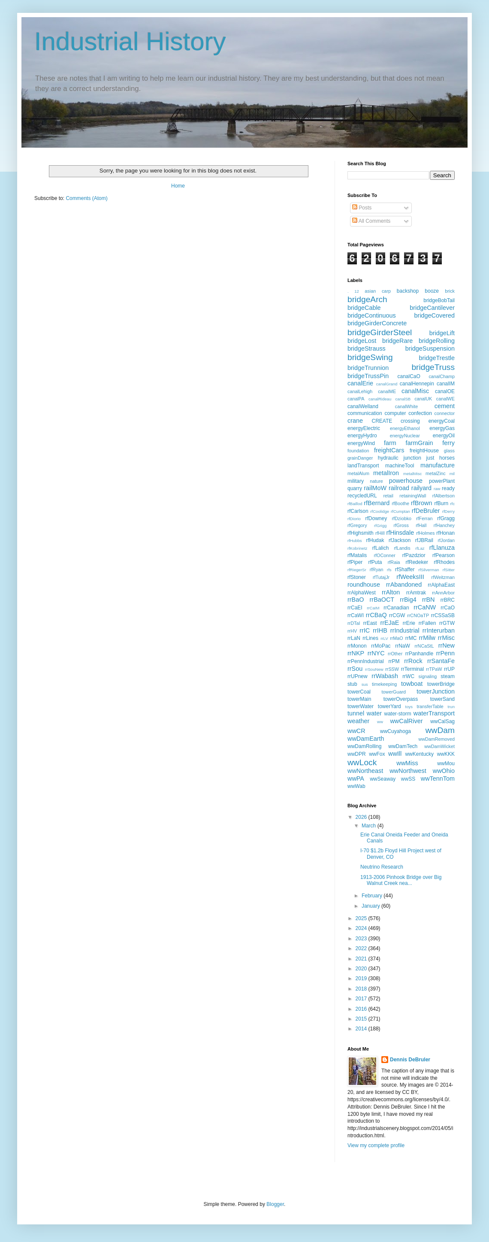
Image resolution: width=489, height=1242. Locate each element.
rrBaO (355, 599)
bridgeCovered (434, 315)
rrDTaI (353, 623)
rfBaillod (354, 503)
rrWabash (384, 675)
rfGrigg (380, 525)
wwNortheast (365, 770)
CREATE (381, 421)
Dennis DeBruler (410, 1060)
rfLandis (402, 548)
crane (355, 420)
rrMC (411, 638)
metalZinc (436, 473)
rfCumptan (400, 511)
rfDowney (376, 518)
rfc (452, 503)
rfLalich (380, 548)
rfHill (380, 533)
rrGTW (447, 623)
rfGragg (446, 518)
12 (356, 291)
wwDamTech (402, 746)
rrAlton (391, 592)
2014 (362, 1029)
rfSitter (449, 569)
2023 (362, 939)
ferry (448, 442)
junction (412, 458)
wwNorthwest (407, 770)
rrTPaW (434, 669)
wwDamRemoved (436, 739)
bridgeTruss (433, 367)
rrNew (446, 645)
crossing (410, 421)
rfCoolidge (379, 511)
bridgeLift (442, 333)
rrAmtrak (416, 593)
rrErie (409, 623)
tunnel (355, 713)
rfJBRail (424, 540)
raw (437, 488)
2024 (362, 928)
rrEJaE (389, 622)
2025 (362, 918)
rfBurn (441, 503)
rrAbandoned (404, 584)
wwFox (377, 754)
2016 (362, 1009)
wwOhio (444, 770)
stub (352, 684)
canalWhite (406, 406)
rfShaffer (405, 569)
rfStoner (356, 577)
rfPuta (375, 562)
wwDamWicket (439, 746)
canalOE (445, 391)
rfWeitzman (443, 577)
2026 (362, 817)
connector (445, 413)
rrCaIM (373, 608)
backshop (408, 291)
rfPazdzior (414, 555)
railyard (421, 488)
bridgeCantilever (432, 307)
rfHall (421, 525)
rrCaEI (354, 608)
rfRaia (394, 562)
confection (420, 413)
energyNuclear (405, 435)
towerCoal (359, 692)
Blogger (275, 1204)
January (371, 906)
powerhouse (406, 480)
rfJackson (400, 540)
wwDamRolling (364, 746)
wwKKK (446, 754)
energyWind (361, 443)
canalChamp (442, 376)
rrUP (449, 669)
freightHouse (424, 451)
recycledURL (362, 496)
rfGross (400, 525)
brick (450, 291)
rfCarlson (357, 511)
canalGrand (387, 384)
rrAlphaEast (441, 585)
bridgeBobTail (439, 300)
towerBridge (441, 684)
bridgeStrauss (366, 348)
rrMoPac (380, 646)
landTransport (363, 466)
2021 (362, 959)
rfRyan (376, 569)
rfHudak (375, 540)
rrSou (354, 668)
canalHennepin (417, 384)
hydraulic (388, 458)
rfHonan (445, 533)
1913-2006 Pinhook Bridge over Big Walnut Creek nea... (400, 880)
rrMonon (357, 646)
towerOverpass (400, 699)
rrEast (370, 623)
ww (380, 721)
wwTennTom (438, 778)
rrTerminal (412, 669)
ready (448, 488)
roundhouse (363, 584)
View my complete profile (375, 1145)
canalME (387, 391)
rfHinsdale (400, 532)
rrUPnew (357, 676)
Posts (361, 208)
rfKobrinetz (357, 548)
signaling (428, 676)
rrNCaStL (424, 645)
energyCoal (442, 421)
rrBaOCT (382, 599)
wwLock (362, 762)
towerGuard (394, 691)
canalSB (403, 399)
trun (451, 706)
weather (358, 721)
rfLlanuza (442, 547)
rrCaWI (355, 615)
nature (376, 481)
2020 (362, 969)
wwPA (355, 778)
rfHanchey (444, 525)
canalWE (445, 398)
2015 (362, 1019)
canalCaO (408, 376)
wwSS (408, 779)
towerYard (389, 706)
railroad (399, 488)
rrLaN (353, 638)
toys (409, 706)
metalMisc (412, 473)
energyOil (444, 436)
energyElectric (363, 428)
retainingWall (412, 495)
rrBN (428, 599)
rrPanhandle (419, 654)
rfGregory (357, 525)
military (355, 481)
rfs (389, 569)
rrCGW (397, 615)
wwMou (446, 763)
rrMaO (396, 638)
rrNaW (402, 646)
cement (445, 406)
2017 (362, 999)
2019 (362, 978)
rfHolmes (425, 533)
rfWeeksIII (410, 576)
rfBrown (421, 503)
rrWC (408, 676)
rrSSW (392, 669)
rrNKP (355, 653)
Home (178, 186)
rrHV (352, 630)
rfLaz (419, 548)
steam (448, 676)
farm (390, 442)
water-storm (397, 714)
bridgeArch (367, 299)
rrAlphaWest (361, 593)
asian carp (378, 291)
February (372, 896)
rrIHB (380, 630)
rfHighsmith (360, 533)
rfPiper (354, 562)
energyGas (442, 428)
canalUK (423, 398)
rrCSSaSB (443, 615)
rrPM (393, 661)
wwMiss (407, 763)
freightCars (389, 450)
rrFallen (427, 623)
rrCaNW (425, 607)
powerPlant (442, 481)
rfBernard (376, 503)
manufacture (437, 465)
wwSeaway (382, 779)
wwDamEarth (365, 738)
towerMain (359, 699)
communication (364, 413)
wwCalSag (442, 721)
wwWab (356, 786)
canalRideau (379, 399)
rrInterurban (439, 630)
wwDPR (356, 754)
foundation (358, 450)
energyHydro (362, 436)
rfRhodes (444, 562)
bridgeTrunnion (368, 367)
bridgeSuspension (430, 348)
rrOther (395, 653)
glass (449, 450)
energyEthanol (405, 428)
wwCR (356, 730)
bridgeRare (397, 340)
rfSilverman (428, 569)
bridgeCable (364, 307)
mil (452, 473)
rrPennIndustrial (365, 661)
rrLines (370, 638)
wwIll (394, 753)
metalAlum (358, 473)
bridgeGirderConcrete (377, 323)
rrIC (364, 630)
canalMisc (415, 391)
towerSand (442, 699)
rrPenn (445, 653)
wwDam (440, 730)
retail (388, 495)
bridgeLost (361, 340)
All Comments (371, 221)
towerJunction (436, 691)
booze (432, 291)
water (374, 713)
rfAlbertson (443, 495)
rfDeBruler (426, 510)
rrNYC (376, 653)
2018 (362, 989)
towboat (412, 683)
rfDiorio (354, 518)
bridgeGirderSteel (379, 332)
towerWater (360, 706)
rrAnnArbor (443, 592)
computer (395, 413)
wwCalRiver (406, 721)
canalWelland (362, 406)
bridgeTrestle (437, 357)
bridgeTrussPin (368, 376)
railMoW (375, 488)
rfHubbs (354, 540)
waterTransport (434, 713)
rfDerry (448, 511)
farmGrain (419, 442)
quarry (354, 488)
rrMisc (446, 637)
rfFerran (424, 518)
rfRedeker (416, 562)
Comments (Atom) (86, 198)
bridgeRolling (437, 340)
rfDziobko (401, 518)
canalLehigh (359, 391)
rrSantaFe (441, 660)
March (369, 826)
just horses (440, 458)
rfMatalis (357, 555)
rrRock (413, 660)
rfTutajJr (381, 577)
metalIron (386, 473)
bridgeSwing (370, 357)
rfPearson (443, 555)
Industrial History (130, 41)
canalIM (446, 384)
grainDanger (360, 457)
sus (365, 684)
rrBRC (448, 600)
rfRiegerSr (356, 569)
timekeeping (384, 684)
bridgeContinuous (371, 315)
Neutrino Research (381, 867)
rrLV (384, 638)
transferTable (430, 706)
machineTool (399, 466)
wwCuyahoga (395, 731)
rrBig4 (408, 599)
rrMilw (427, 637)
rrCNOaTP (418, 615)
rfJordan (446, 540)
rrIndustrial (405, 630)
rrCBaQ (376, 615)
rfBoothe (400, 503)
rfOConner (384, 555)
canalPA (355, 398)
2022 (362, 948)
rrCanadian (396, 608)
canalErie (360, 383)
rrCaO (448, 608)
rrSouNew (374, 669)
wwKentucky (419, 754)
